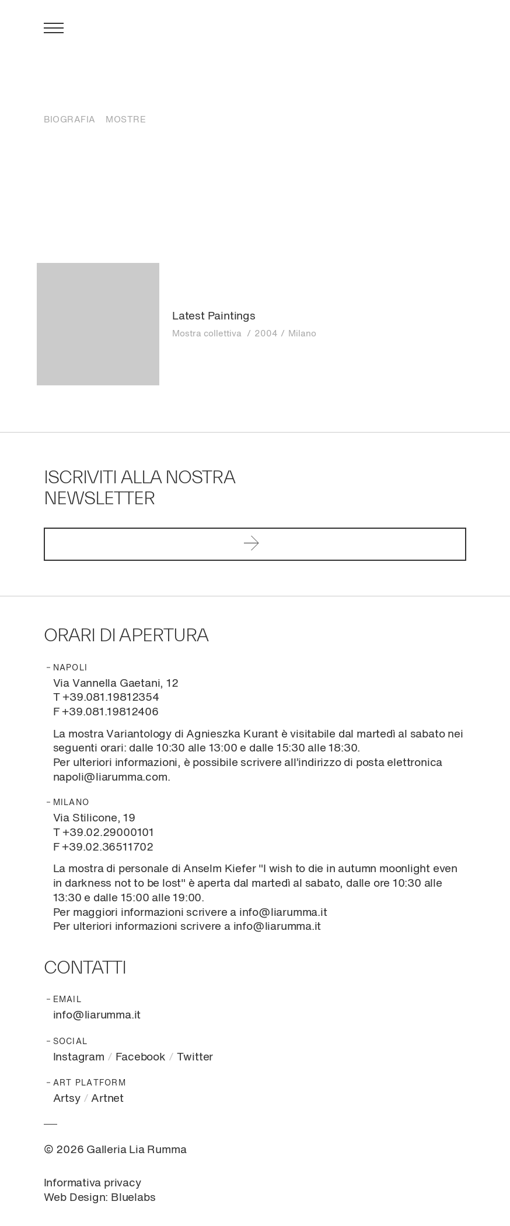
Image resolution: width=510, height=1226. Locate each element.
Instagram (78, 1057)
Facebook (141, 1057)
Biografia (70, 119)
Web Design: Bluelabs (100, 1197)
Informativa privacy (92, 1183)
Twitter (195, 1057)
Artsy (67, 1098)
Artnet (107, 1098)
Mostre (126, 119)
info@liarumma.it (97, 1015)
